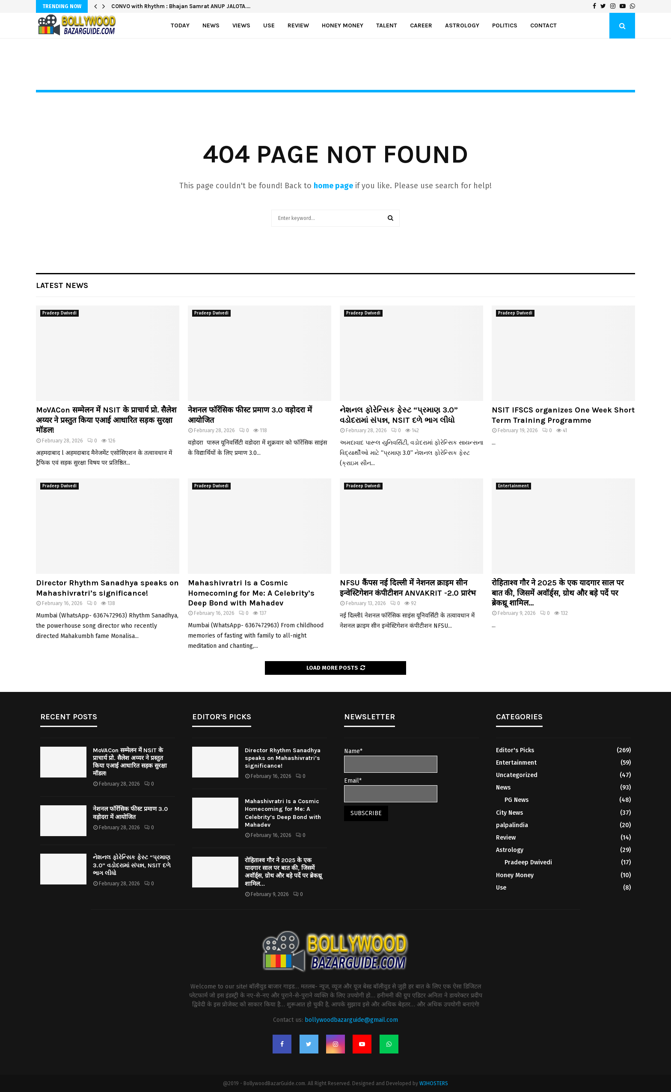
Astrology (462, 25)
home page (333, 185)
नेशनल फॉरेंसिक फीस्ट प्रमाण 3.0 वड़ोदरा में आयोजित (130, 812)
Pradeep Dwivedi (59, 313)
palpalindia (512, 825)
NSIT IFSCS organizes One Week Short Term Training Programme (563, 414)
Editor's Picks (515, 750)
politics (504, 25)
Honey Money (342, 25)
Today (180, 25)
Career (421, 25)
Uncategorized (516, 775)
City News (509, 812)
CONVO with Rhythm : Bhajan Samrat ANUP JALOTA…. (180, 6)
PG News (516, 800)
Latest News (62, 285)
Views (241, 25)
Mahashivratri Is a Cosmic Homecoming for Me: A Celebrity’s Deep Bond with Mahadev (251, 593)
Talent (386, 25)
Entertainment (513, 486)
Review (298, 25)
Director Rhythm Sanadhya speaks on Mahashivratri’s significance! (107, 587)
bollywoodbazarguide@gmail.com (351, 1020)
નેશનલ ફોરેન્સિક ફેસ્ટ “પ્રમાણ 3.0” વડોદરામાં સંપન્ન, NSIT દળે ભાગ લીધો (399, 414)
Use (269, 25)
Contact (543, 25)
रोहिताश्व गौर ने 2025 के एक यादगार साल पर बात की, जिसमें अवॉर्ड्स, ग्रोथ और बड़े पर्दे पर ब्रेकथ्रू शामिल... (557, 593)
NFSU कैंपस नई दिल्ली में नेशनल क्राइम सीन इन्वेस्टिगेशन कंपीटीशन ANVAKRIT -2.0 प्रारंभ (409, 587)
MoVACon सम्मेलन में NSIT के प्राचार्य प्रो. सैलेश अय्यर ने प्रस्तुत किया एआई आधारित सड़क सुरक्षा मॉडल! (106, 420)
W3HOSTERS (433, 1083)
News (211, 25)
